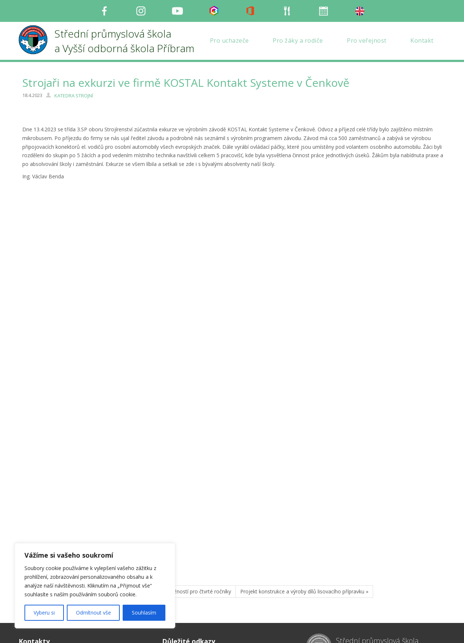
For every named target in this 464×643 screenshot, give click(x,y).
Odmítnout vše (93, 612)
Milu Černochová (352, 630)
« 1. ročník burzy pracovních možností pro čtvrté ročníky (165, 498)
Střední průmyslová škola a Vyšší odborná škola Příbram (386, 553)
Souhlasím (144, 612)
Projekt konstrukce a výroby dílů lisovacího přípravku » (304, 498)
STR (36, 476)
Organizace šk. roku (185, 578)
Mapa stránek (178, 595)
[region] (95, 585)
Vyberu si (44, 612)
